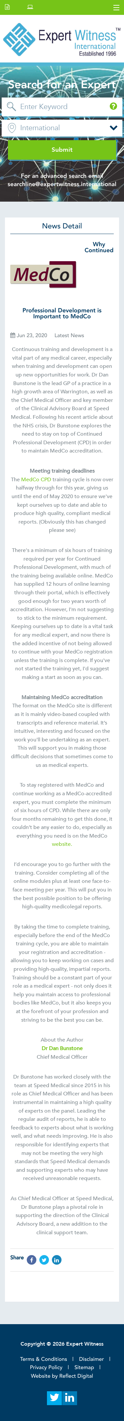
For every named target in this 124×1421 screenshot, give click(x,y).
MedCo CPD (36, 479)
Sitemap (84, 1367)
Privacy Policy (46, 1367)
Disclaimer (91, 1359)
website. (62, 844)
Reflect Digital (76, 1376)
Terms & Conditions (43, 1359)
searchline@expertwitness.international (62, 184)
